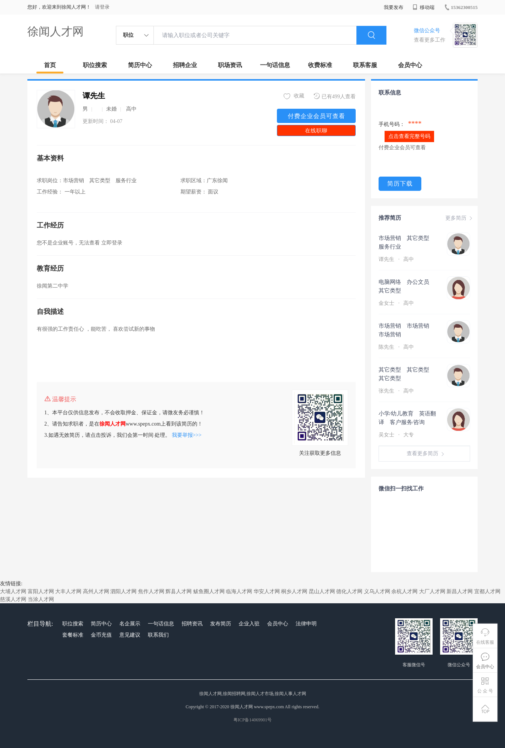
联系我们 (158, 635)
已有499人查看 (335, 96)
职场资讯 (230, 65)
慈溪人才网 (13, 599)
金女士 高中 (397, 303)
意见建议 (129, 635)
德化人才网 (349, 591)
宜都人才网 (487, 591)
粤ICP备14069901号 (252, 720)
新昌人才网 (459, 591)
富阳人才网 (41, 591)
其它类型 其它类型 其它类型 (407, 374)
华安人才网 (267, 591)
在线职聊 (316, 130)
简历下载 (400, 183)
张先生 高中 (397, 391)
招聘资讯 (192, 624)
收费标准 (320, 65)
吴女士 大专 (397, 435)
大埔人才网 (13, 591)
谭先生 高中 (397, 259)
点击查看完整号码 (409, 136)
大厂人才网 (432, 591)
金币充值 (101, 635)
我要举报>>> (187, 435)
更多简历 (459, 218)
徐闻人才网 (55, 31)
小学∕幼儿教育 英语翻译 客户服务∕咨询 (407, 418)
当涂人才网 (41, 599)
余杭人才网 (404, 591)
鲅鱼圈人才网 (209, 591)
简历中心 (140, 65)
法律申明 (306, 624)
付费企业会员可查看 (316, 116)
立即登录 (111, 243)
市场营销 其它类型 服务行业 (407, 242)
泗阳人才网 (123, 591)
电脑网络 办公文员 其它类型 (407, 286)
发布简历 (220, 624)
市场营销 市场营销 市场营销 (407, 330)
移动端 (423, 7)
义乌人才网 (377, 591)
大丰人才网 (68, 591)
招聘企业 (185, 65)
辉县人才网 (178, 591)
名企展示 (129, 624)
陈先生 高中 (397, 347)
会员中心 (410, 65)
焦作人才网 (151, 591)
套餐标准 (72, 635)
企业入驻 (249, 624)
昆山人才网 (322, 591)
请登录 (102, 7)
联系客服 (365, 65)
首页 (50, 65)
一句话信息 (275, 65)
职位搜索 (95, 65)
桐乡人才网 (294, 591)
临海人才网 (239, 591)
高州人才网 (96, 591)
